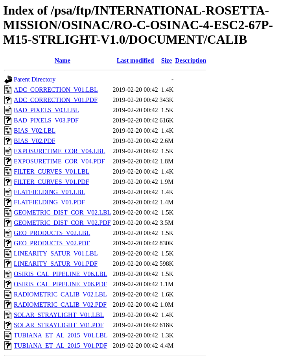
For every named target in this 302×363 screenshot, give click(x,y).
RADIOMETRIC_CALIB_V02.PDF (60, 304)
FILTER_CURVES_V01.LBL (51, 171)
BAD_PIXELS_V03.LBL (46, 110)
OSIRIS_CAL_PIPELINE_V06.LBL (60, 273)
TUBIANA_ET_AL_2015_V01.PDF (60, 345)
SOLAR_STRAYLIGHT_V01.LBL (59, 314)
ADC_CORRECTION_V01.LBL (56, 89)
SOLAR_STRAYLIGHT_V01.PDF (58, 325)
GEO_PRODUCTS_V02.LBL (52, 233)
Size (166, 60)
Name (62, 60)
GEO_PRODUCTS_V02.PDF (52, 243)
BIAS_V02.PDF (34, 140)
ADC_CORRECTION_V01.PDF (56, 99)
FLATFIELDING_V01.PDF (49, 202)
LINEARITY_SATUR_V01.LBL (56, 253)
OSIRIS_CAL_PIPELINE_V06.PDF (60, 284)
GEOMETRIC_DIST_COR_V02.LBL (62, 212)
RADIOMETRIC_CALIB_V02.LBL (60, 294)
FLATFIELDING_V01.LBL (49, 192)
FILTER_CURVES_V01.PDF (51, 181)
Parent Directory (34, 79)
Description (190, 60)
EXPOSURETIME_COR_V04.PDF (59, 161)
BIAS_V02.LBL (34, 130)
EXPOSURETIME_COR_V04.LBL (59, 151)
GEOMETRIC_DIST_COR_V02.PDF (62, 222)
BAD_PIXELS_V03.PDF (46, 120)
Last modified (135, 60)
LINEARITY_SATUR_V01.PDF (56, 263)
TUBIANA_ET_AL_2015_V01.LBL (61, 335)
